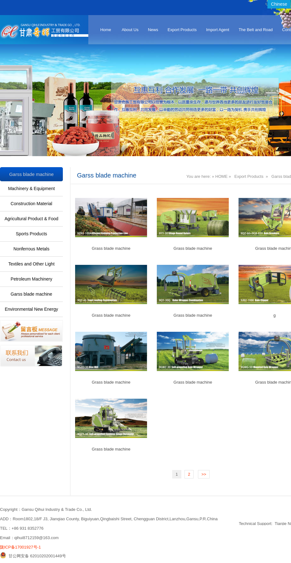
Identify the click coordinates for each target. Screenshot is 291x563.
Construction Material (31, 203)
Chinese (279, 4)
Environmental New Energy (31, 309)
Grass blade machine (111, 248)
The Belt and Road (255, 29)
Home (105, 29)
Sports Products (31, 233)
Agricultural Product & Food (31, 218)
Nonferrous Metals (31, 248)
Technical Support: (255, 523)
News (153, 29)
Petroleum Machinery (31, 279)
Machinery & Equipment (31, 188)
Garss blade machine (31, 294)
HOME (221, 176)
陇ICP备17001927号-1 (20, 547)
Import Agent (217, 29)
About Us (130, 29)
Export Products (182, 29)
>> (203, 474)
